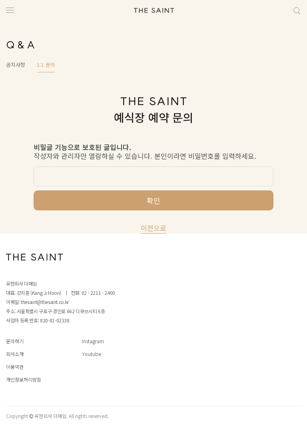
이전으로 (153, 228)
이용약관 (15, 366)
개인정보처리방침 (23, 379)
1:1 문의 (46, 64)
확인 (153, 200)
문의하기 (15, 341)
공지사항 (15, 64)
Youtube (91, 353)
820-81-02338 (55, 320)
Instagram (93, 341)
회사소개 (15, 353)
